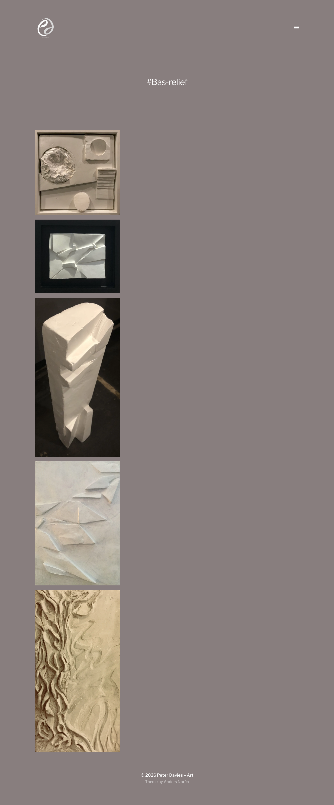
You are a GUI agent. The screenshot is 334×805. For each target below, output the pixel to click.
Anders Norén (176, 781)
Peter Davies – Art (175, 775)
